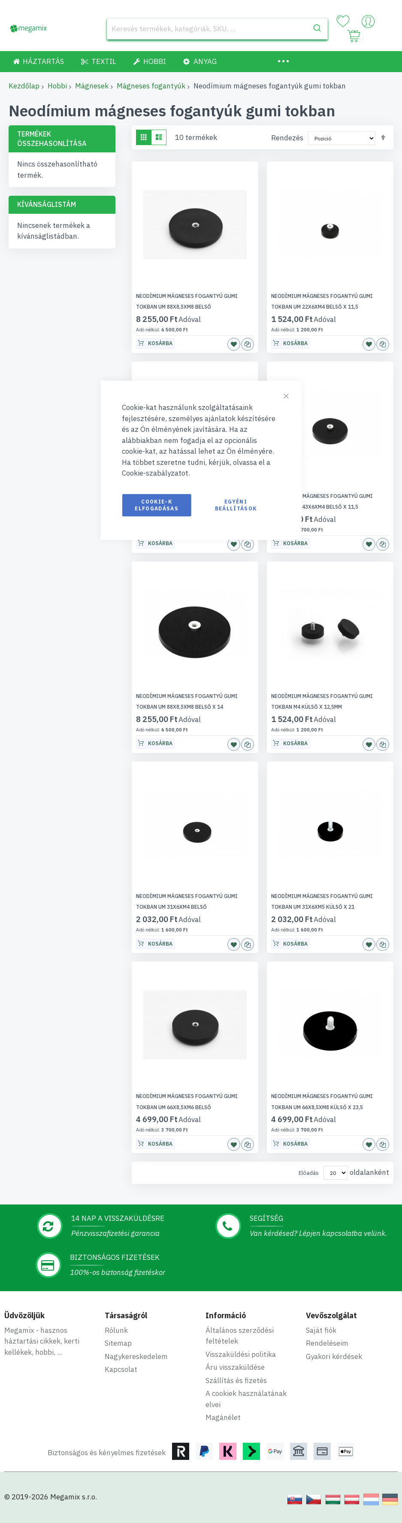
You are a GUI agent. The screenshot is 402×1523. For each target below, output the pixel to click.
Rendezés (287, 138)
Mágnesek (92, 86)
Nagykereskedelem (136, 1356)
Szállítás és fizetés (236, 1380)
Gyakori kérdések (334, 1356)
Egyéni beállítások (236, 505)
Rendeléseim (327, 1343)
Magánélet (223, 1417)
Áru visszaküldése (235, 1367)
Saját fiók (321, 1330)
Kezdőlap (24, 86)
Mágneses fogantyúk (151, 86)
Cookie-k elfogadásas (156, 505)
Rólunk (116, 1330)
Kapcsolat (121, 1369)
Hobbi (57, 86)
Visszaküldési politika (241, 1354)
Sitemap (118, 1343)
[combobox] (217, 28)
